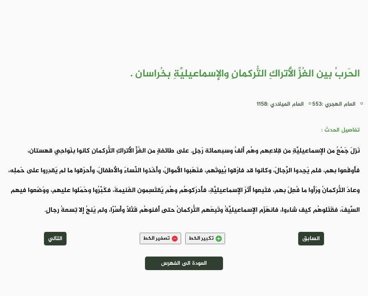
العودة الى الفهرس (184, 263)
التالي (55, 238)
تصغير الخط (160, 238)
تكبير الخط (205, 238)
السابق (311, 238)
